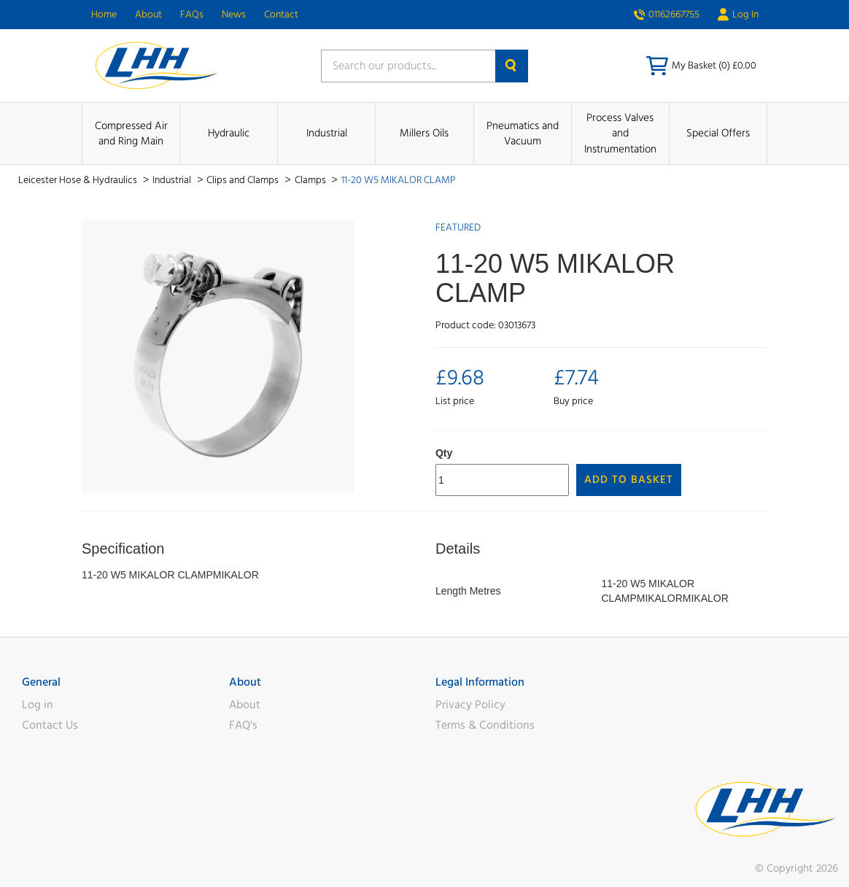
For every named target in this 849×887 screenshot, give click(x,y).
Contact (281, 14)
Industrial (326, 133)
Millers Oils (424, 133)
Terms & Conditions (485, 725)
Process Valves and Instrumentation (620, 133)
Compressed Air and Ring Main (131, 133)
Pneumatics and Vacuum (522, 133)
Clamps (311, 180)
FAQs (191, 14)
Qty (443, 453)
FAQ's (243, 725)
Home (104, 14)
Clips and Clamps (243, 180)
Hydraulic (228, 133)
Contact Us (50, 725)
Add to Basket (628, 479)
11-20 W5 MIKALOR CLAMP (398, 180)
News (234, 14)
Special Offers (718, 133)
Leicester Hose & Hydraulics (78, 180)
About (148, 14)
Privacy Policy (470, 704)
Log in (37, 704)
